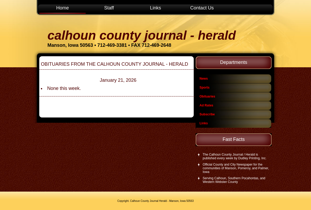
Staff (109, 8)
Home (62, 8)
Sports (205, 87)
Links (155, 8)
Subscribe (207, 114)
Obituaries (207, 96)
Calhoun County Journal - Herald (141, 35)
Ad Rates (206, 105)
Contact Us (202, 8)
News (204, 78)
